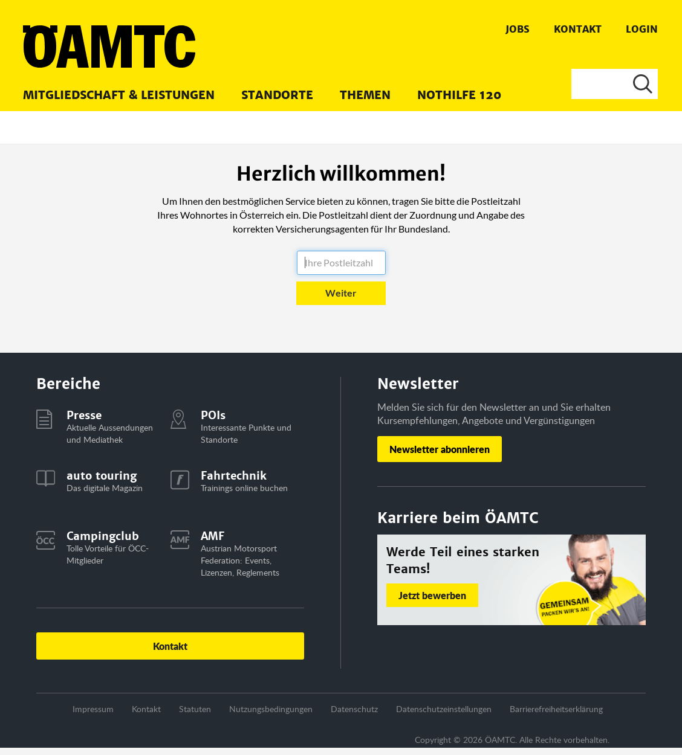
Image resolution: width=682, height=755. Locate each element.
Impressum (93, 709)
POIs (213, 415)
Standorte (277, 95)
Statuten (195, 709)
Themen (365, 95)
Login (642, 29)
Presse (84, 415)
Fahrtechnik (234, 476)
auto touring (102, 476)
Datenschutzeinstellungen (444, 709)
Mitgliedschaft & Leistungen (119, 95)
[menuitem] (119, 94)
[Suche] (614, 84)
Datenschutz (354, 709)
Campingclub (103, 536)
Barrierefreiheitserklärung (556, 709)
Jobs (517, 29)
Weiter (341, 292)
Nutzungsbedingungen (271, 709)
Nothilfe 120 (459, 95)
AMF (212, 536)
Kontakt (578, 29)
